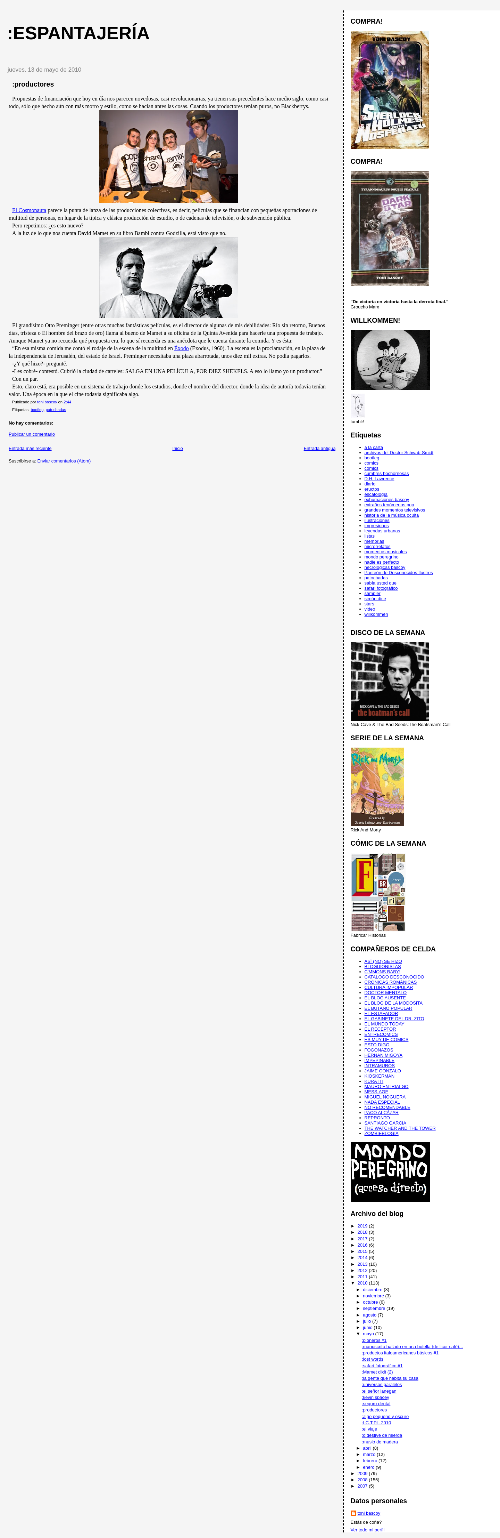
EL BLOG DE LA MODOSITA (394, 1003)
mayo (369, 1333)
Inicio (177, 448)
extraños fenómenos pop (389, 504)
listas (370, 536)
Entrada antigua (320, 448)
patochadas (56, 410)
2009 (363, 1473)
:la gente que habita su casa (390, 1378)
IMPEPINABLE (380, 1060)
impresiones (377, 525)
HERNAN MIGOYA (384, 1055)
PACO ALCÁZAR (382, 1112)
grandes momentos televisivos (395, 510)
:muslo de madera (380, 1441)
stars (369, 603)
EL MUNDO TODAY (385, 1023)
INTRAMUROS (380, 1065)
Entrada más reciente (30, 448)
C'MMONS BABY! (383, 971)
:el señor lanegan (379, 1391)
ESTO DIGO (377, 1044)
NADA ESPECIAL (382, 1102)
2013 (363, 1264)
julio (367, 1321)
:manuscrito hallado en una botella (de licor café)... (412, 1346)
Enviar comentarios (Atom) (64, 461)
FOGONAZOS (379, 1050)
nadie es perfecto (382, 562)
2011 (363, 1276)
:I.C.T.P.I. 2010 (376, 1422)
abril (368, 1448)
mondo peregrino (382, 556)
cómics (371, 468)
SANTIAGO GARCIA (386, 1123)
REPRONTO (377, 1117)
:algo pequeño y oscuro (385, 1416)
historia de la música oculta (392, 515)
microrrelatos (378, 546)
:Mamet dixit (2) (377, 1372)
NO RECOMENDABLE (387, 1107)
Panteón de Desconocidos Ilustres (399, 572)
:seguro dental (376, 1403)
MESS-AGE (377, 1091)
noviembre (374, 1295)
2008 (363, 1479)
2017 (363, 1238)
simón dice (375, 598)
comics (371, 463)
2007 (363, 1486)
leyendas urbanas (382, 530)
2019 (363, 1226)
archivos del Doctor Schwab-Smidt (399, 452)
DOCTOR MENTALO (386, 992)
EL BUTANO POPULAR (388, 1008)
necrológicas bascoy (385, 567)
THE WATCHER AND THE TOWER (400, 1128)
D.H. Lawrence (379, 478)
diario (370, 483)
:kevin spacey (375, 1397)
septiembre (374, 1308)
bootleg (37, 410)
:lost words (372, 1359)
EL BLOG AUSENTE (385, 997)
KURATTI (374, 1081)
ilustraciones (377, 520)
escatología (376, 494)
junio (368, 1327)
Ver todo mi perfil (368, 1529)
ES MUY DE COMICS (387, 1039)
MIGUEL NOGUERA (385, 1097)
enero (369, 1467)
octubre (371, 1302)
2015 (363, 1251)
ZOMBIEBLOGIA (382, 1133)
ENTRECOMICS (381, 1034)
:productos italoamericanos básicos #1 (400, 1352)
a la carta (374, 447)
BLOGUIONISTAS (383, 966)
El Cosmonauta (29, 210)
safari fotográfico (381, 588)
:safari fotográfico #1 (382, 1365)
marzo (370, 1454)
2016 (363, 1245)
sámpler (373, 593)
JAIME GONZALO (383, 1070)
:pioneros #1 (374, 1340)
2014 (363, 1257)
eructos (372, 489)
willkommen (376, 614)
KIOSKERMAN (380, 1076)
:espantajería (78, 33)
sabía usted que (381, 583)
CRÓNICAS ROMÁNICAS (391, 982)
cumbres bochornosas (387, 473)
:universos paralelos (382, 1384)
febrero (370, 1460)
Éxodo (181, 348)
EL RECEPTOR (380, 1029)
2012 (363, 1270)
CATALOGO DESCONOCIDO (394, 977)
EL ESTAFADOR (381, 1013)
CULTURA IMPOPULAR (389, 987)
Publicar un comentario (32, 434)
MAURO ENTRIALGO (387, 1086)
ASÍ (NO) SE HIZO (383, 961)
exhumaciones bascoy (387, 499)
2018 (363, 1232)
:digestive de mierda (382, 1435)
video (370, 609)
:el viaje (369, 1429)
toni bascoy (369, 1513)
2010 (363, 1283)
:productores (374, 1409)
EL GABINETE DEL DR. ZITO (394, 1018)
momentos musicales (386, 551)
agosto (370, 1315)
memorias (374, 541)
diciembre (373, 1289)
